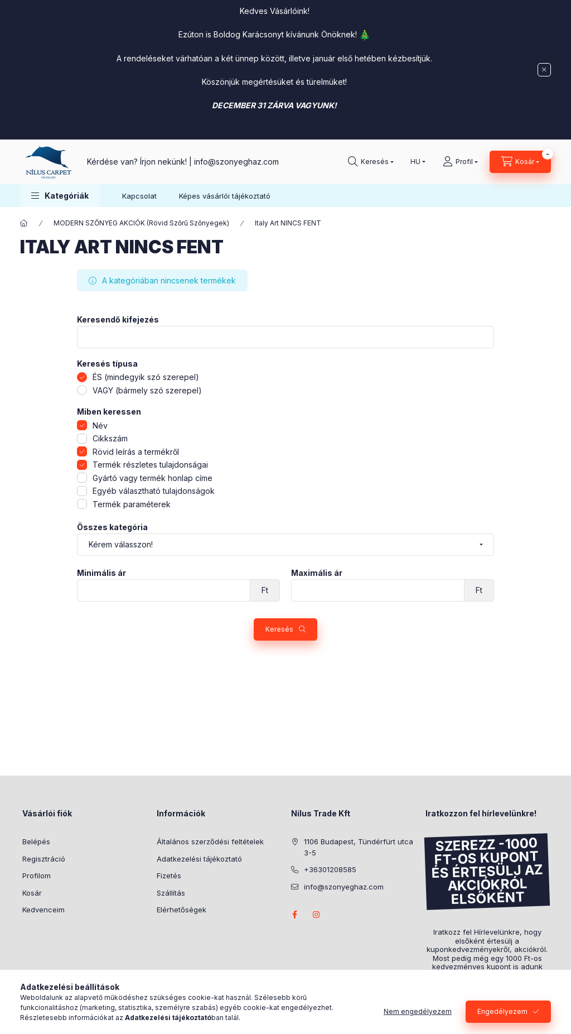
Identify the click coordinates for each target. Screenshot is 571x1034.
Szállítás (171, 892)
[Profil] (460, 162)
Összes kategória (112, 527)
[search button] (370, 162)
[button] (60, 195)
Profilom (36, 875)
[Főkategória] (24, 223)
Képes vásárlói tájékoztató (224, 195)
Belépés (36, 841)
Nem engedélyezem (418, 1011)
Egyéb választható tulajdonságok (154, 491)
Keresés (279, 629)
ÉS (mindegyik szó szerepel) (146, 377)
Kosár (32, 892)
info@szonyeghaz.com (236, 161)
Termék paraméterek (132, 504)
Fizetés (169, 875)
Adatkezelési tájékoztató (199, 858)
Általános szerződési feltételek (210, 841)
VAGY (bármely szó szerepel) (147, 390)
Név (100, 425)
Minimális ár (101, 573)
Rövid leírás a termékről (136, 451)
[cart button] (520, 162)
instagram (317, 914)
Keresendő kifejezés (118, 319)
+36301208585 (330, 869)
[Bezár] (544, 69)
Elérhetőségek (181, 909)
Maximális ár (316, 573)
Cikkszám (110, 438)
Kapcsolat (139, 195)
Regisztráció (43, 858)
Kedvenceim (43, 909)
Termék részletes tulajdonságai (150, 464)
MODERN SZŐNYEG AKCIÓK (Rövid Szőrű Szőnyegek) (141, 223)
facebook (294, 914)
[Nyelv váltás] (415, 161)
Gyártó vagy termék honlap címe (152, 478)
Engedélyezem (502, 1011)
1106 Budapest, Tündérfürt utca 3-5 (358, 847)
